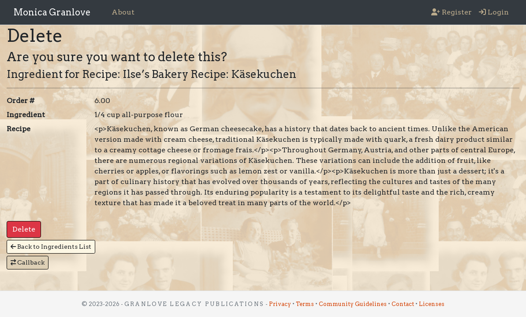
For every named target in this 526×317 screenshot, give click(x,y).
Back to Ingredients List (51, 246)
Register (451, 12)
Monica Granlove (52, 12)
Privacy (280, 304)
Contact (403, 304)
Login (494, 12)
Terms (305, 304)
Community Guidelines (353, 304)
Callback (28, 262)
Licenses (431, 304)
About (123, 12)
